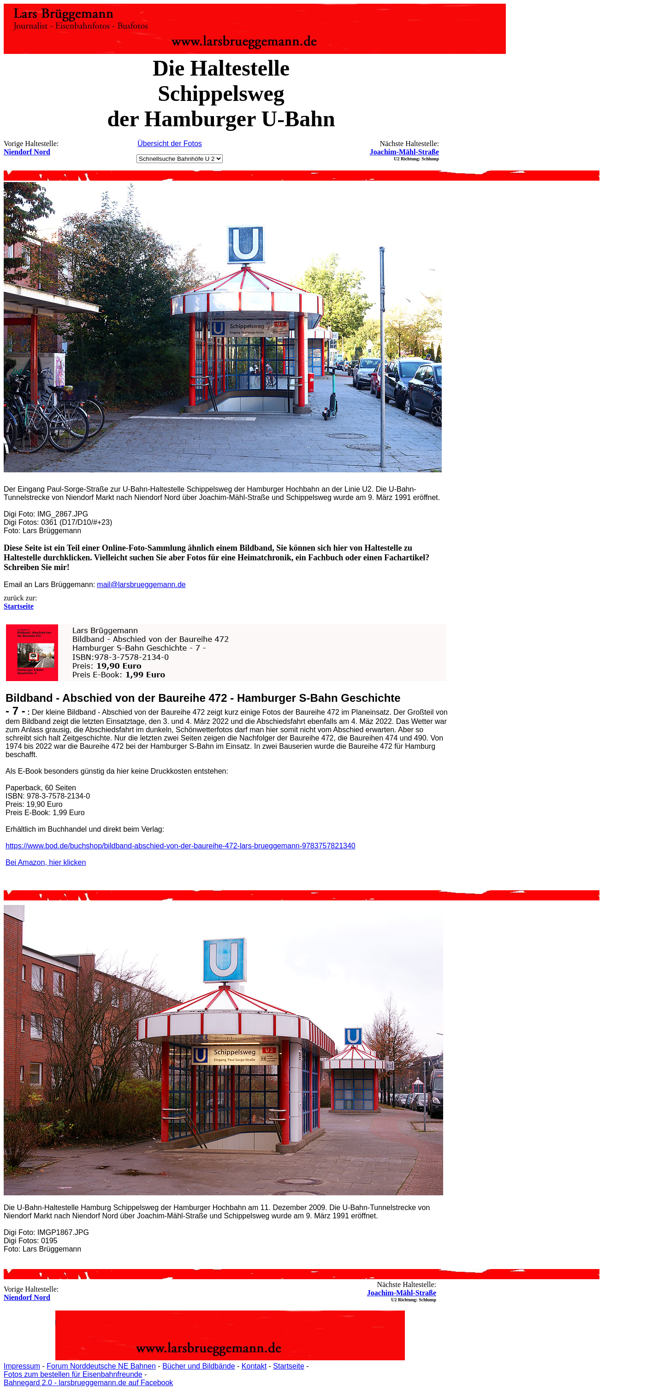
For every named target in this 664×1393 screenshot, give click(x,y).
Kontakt (254, 1366)
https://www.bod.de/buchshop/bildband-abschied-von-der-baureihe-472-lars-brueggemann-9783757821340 (181, 846)
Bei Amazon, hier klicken (46, 862)
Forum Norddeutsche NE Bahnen (101, 1366)
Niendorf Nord (27, 152)
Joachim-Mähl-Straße (404, 152)
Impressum (22, 1366)
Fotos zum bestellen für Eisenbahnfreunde (73, 1374)
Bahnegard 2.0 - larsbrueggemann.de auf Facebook (88, 1383)
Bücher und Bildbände (198, 1366)
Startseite (288, 1366)
